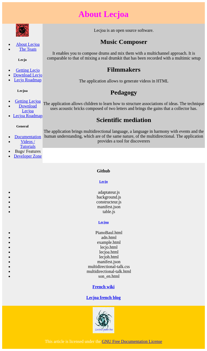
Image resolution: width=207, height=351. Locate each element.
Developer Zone (28, 156)
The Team (27, 49)
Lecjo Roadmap (28, 80)
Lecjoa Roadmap (28, 115)
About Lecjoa (28, 44)
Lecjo (103, 181)
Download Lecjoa (28, 108)
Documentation (28, 136)
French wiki (103, 286)
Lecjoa (103, 222)
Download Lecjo (27, 75)
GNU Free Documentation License (132, 341)
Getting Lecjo (28, 70)
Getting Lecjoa (28, 101)
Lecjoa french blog (103, 297)
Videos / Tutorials (28, 144)
